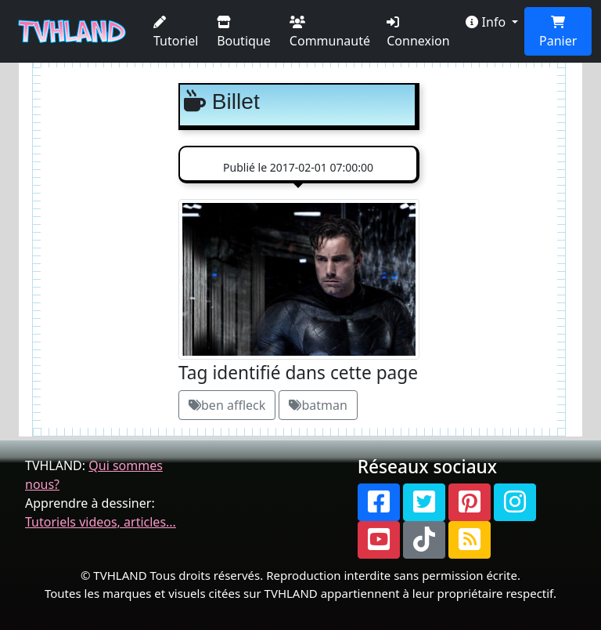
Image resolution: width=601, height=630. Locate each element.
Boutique (244, 32)
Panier (558, 32)
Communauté (330, 32)
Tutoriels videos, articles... (100, 521)
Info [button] (487, 22)
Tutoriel (175, 32)
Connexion (418, 32)
